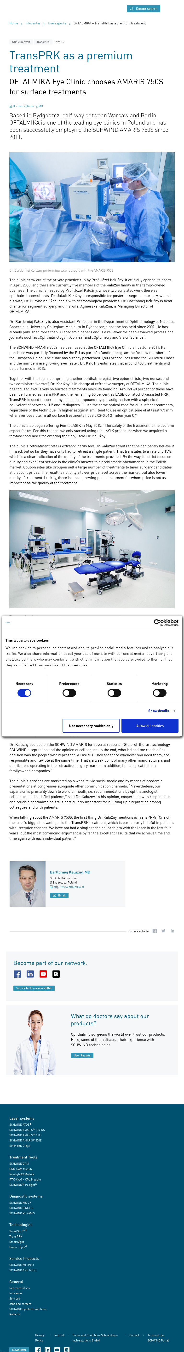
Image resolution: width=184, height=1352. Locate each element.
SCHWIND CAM (19, 1163)
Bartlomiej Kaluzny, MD (28, 106)
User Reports (82, 1055)
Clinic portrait (21, 42)
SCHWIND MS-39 (20, 1202)
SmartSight (16, 1242)
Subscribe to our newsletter (34, 988)
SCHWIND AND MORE (23, 1270)
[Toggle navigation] (166, 8)
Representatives (19, 1288)
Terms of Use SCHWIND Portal (158, 1337)
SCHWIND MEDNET (21, 1265)
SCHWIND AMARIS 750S (25, 1135)
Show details (158, 710)
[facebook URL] (18, 974)
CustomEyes (18, 1247)
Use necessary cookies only (91, 726)
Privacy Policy (39, 1337)
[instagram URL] (57, 974)
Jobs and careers (20, 1304)
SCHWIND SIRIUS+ (21, 1208)
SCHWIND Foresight (23, 1185)
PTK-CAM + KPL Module (25, 1179)
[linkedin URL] (31, 974)
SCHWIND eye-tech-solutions (27, 1309)
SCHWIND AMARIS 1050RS (27, 1130)
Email (59, 895)
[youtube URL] (44, 974)
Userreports (57, 23)
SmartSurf (18, 1231)
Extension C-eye (19, 1145)
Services (14, 1298)
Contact (134, 1335)
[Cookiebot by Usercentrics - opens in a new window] (157, 622)
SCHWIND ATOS (20, 1125)
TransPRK (43, 42)
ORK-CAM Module (21, 1169)
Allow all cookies (150, 726)
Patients (14, 1314)
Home (13, 23)
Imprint (59, 1335)
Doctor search (143, 9)
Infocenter (32, 23)
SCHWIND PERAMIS (22, 1213)
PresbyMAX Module (21, 1174)
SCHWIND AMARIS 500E (25, 1140)
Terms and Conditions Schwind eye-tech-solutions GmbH (95, 1337)
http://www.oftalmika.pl (67, 887)
